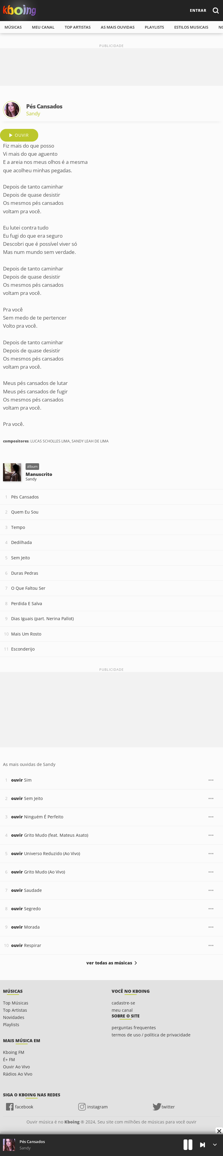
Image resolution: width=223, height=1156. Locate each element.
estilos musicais (191, 27)
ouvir (22, 135)
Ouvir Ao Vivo (16, 1067)
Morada (25, 927)
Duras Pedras (24, 573)
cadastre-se (123, 1003)
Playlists (11, 1024)
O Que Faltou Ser (28, 588)
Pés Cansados (25, 497)
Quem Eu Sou (25, 512)
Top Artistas (15, 1010)
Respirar (26, 945)
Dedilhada (21, 542)
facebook (24, 1107)
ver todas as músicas (109, 963)
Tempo (18, 527)
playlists (154, 27)
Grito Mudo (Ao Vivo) (38, 872)
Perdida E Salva (26, 603)
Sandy (33, 113)
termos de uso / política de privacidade (151, 1035)
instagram (97, 1107)
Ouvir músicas (19, 10)
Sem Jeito (20, 558)
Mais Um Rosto (26, 634)
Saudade (26, 890)
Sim (21, 780)
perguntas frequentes (134, 1027)
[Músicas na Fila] (214, 1144)
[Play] (188, 1144)
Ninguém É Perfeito (37, 817)
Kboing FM (13, 1052)
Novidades (13, 1017)
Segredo (26, 908)
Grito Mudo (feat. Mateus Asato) (49, 835)
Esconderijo (23, 649)
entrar (198, 10)
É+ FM (9, 1059)
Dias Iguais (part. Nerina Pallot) (42, 618)
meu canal (43, 27)
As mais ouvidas (118, 27)
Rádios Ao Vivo (17, 1074)
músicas (13, 27)
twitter (168, 1107)
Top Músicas (15, 1003)
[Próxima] (202, 1144)
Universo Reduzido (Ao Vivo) (45, 853)
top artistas (78, 27)
